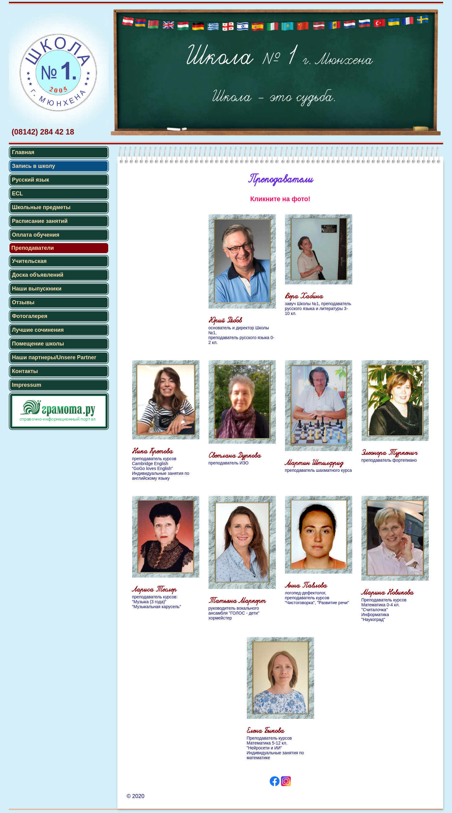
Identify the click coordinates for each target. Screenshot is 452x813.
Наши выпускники (36, 289)
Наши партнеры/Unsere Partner (54, 357)
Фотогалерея (29, 316)
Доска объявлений (37, 275)
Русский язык (30, 180)
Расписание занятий (40, 221)
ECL (17, 193)
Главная (23, 152)
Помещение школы (38, 344)
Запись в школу (33, 166)
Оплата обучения (35, 235)
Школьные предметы (41, 207)
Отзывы (23, 302)
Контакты (25, 371)
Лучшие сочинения (38, 330)
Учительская (29, 261)
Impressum (26, 385)
